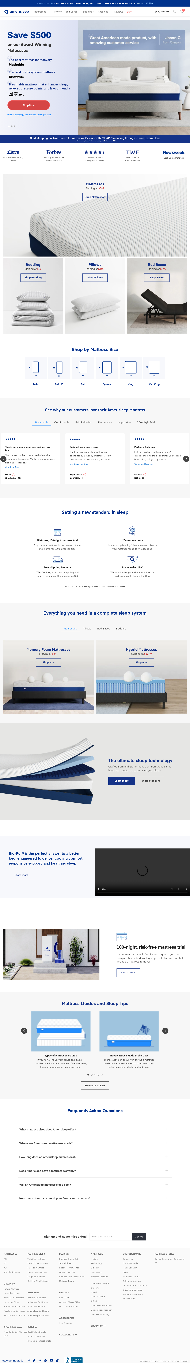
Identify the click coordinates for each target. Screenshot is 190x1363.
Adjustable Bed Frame (37, 1298)
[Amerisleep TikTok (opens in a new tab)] (57, 1356)
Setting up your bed (132, 1277)
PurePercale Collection (15, 1307)
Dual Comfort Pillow (68, 1302)
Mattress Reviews (99, 1272)
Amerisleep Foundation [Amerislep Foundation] (38, 1311)
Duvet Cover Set (67, 1268)
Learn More (152, 134)
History (94, 1255)
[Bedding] (64, 1250)
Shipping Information (132, 1286)
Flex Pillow (64, 1294)
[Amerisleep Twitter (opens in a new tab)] (34, 1356)
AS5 (6, 1264)
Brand (94, 1288)
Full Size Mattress (35, 1264)
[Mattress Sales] (13, 1323)
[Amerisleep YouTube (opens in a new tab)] (51, 1356)
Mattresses (41, 11)
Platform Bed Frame (36, 1294)
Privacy (163, 1357)
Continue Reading (14, 463)
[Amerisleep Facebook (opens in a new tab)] (29, 1356)
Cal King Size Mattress (38, 1277)
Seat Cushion (65, 1319)
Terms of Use (174, 1357)
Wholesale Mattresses (101, 1301)
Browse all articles (94, 1081)
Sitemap (184, 1357)
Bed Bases (72, 11)
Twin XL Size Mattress (37, 1259)
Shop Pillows (95, 273)
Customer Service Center (135, 1281)
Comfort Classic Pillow (70, 1298)
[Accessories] (66, 1314)
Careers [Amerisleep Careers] (95, 1284)
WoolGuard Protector (14, 1294)
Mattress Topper (67, 1277)
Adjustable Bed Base (37, 1302)
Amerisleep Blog (99, 1279)
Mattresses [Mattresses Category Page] (96, 1268)
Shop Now (29, 101)
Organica (104, 11)
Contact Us (128, 1255)
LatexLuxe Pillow (11, 1298)
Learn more (128, 968)
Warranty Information (133, 1290)
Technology (96, 1259)
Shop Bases (157, 273)
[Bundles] (32, 1323)
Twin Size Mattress (36, 1255)
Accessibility (129, 1295)
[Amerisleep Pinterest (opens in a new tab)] (45, 1356)
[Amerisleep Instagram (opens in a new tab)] (40, 1356)
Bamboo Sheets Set (68, 1255)
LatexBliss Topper (12, 1289)
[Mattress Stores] (164, 1250)
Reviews (118, 11)
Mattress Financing (100, 1310)
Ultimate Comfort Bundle (39, 1337)
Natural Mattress (11, 1285)
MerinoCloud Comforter (15, 1311)
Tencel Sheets (66, 1259)
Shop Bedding (33, 273)
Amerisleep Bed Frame (38, 1307)
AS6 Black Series (12, 1268)
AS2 (6, 1255)
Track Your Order (131, 1259)
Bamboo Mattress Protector (72, 1272)
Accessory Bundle (36, 1332)
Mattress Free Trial (131, 1272)
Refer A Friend (98, 1293)
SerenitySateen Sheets (14, 1302)
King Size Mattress (36, 1272)
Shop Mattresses (95, 193)
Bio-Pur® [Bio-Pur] (95, 1264)
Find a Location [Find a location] (130, 1264)
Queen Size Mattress (37, 1268)
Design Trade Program (101, 1306)
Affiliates (95, 1297)
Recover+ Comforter (69, 1264)
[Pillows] (64, 1288)
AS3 (6, 1259)
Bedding (89, 11)
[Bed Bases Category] (33, 1288)
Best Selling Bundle (36, 1328)
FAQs (125, 1268)
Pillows (57, 11)
